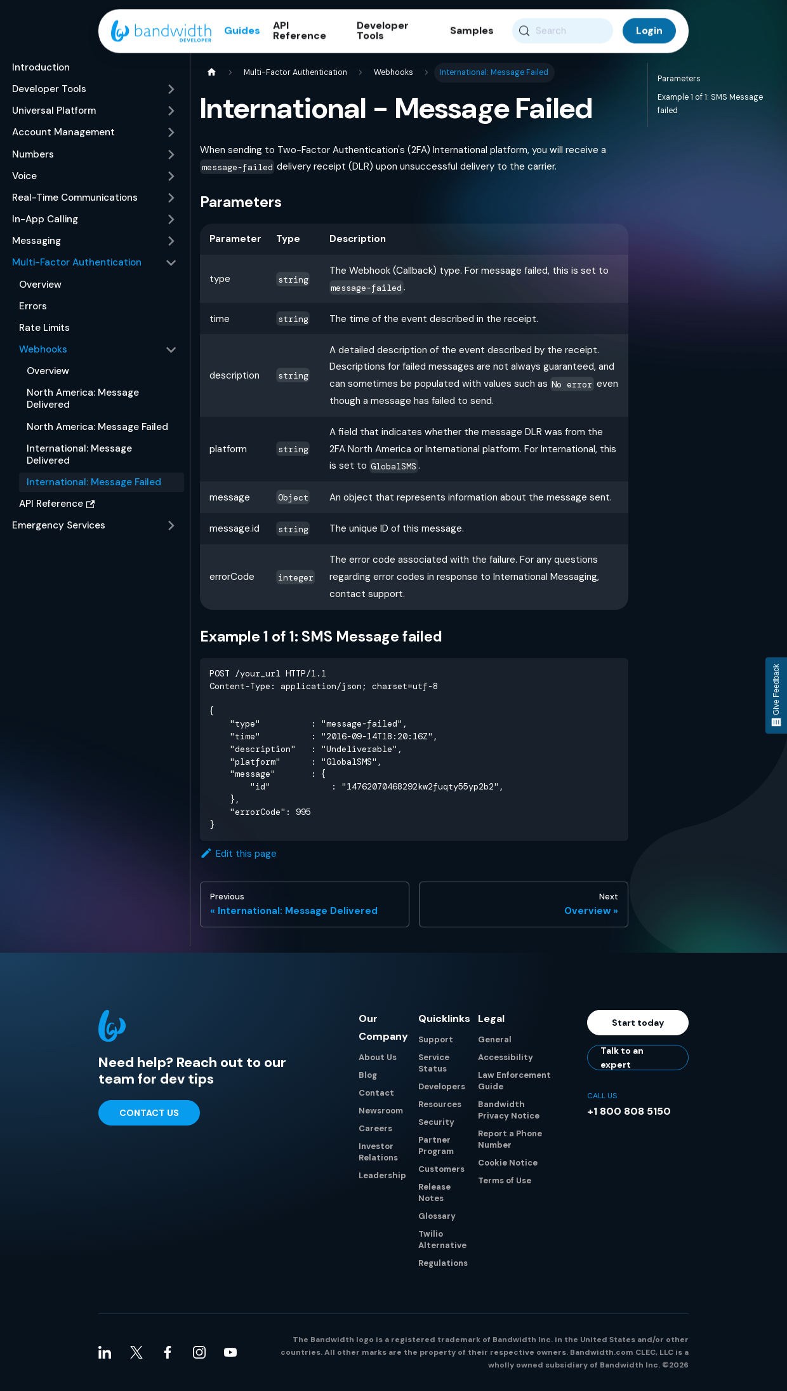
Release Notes (434, 1193)
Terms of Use (504, 1181)
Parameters (679, 79)
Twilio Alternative (442, 1240)
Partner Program (436, 1146)
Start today (638, 1022)
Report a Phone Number (510, 1140)
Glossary (437, 1216)
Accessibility (505, 1057)
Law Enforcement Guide (514, 1081)
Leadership (382, 1176)
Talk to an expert (622, 1058)
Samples (472, 32)
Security (436, 1122)
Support (435, 1040)
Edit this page (238, 854)
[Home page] (211, 73)
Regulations (443, 1263)
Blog (368, 1075)
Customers (441, 1169)
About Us (378, 1057)
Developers (441, 1087)
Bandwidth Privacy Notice (508, 1110)
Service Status (433, 1063)
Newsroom (381, 1111)
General (495, 1040)
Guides (242, 32)
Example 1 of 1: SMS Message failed (710, 104)
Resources (439, 1104)
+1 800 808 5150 (629, 1112)
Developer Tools (383, 32)
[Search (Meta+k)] (562, 31)
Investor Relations (378, 1152)
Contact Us (149, 1113)
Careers (375, 1129)
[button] (94, 89)
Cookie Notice (508, 1163)
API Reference (299, 32)
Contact (376, 1093)
